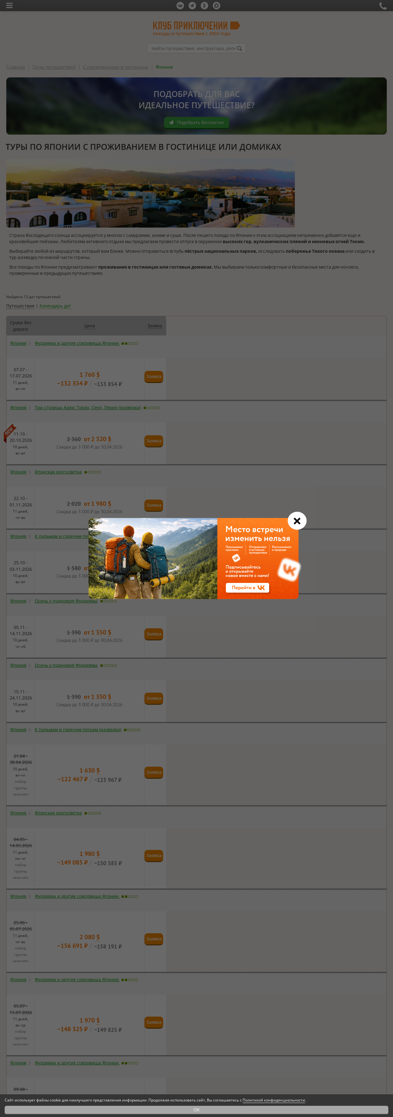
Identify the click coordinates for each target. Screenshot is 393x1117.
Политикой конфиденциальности (274, 1100)
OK (197, 1110)
